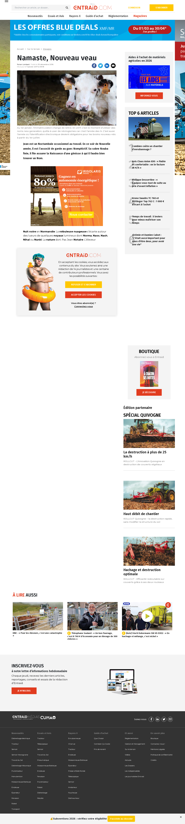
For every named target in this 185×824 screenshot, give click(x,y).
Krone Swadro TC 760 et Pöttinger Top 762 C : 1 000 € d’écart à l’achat (148, 201)
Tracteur (15, 744)
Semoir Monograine (20, 755)
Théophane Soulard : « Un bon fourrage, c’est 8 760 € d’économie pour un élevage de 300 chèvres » (92, 636)
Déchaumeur (73, 798)
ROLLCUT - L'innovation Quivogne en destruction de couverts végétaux (144, 463)
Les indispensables (132, 771)
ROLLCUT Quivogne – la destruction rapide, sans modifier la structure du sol (147, 520)
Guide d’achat (94, 16)
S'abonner (162, 7)
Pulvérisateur (17, 771)
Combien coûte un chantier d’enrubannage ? (147, 148)
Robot (14, 803)
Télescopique (42, 744)
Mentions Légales (158, 749)
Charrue (71, 744)
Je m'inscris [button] (24, 690)
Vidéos (127, 755)
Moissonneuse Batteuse (21, 782)
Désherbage (42, 793)
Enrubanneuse (74, 738)
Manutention (17, 776)
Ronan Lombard (23, 64)
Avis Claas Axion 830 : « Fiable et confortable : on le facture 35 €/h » (149, 164)
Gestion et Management (135, 744)
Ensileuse (15, 787)
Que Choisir (99, 738)
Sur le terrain (33, 49)
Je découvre (149, 392)
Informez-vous (149, 95)
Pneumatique (43, 760)
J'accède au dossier (121, 818)
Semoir (14, 749)
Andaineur (72, 787)
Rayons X (75, 16)
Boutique (154, 738)
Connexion (134, 7)
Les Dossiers (130, 765)
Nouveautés (35, 16)
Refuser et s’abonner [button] (83, 284)
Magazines (140, 16)
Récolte (40, 798)
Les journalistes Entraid (134, 776)
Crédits (153, 760)
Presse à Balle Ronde (76, 771)
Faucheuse (72, 793)
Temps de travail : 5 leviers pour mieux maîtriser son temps (147, 219)
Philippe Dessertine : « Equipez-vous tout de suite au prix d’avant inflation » (149, 183)
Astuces (128, 760)
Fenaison (15, 798)
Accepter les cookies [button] (83, 294)
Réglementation (118, 16)
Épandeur (16, 793)
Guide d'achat (101, 733)
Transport (16, 809)
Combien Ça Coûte (102, 744)
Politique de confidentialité (161, 755)
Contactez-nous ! (158, 744)
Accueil (20, 49)
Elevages (47, 49)
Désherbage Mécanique (21, 765)
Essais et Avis (56, 16)
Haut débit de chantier (141, 514)
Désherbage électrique (21, 738)
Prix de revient (100, 749)
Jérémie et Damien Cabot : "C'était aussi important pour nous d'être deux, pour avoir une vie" (148, 239)
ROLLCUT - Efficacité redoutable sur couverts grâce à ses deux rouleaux (143, 581)
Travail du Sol (17, 760)
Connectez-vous (83, 306)
